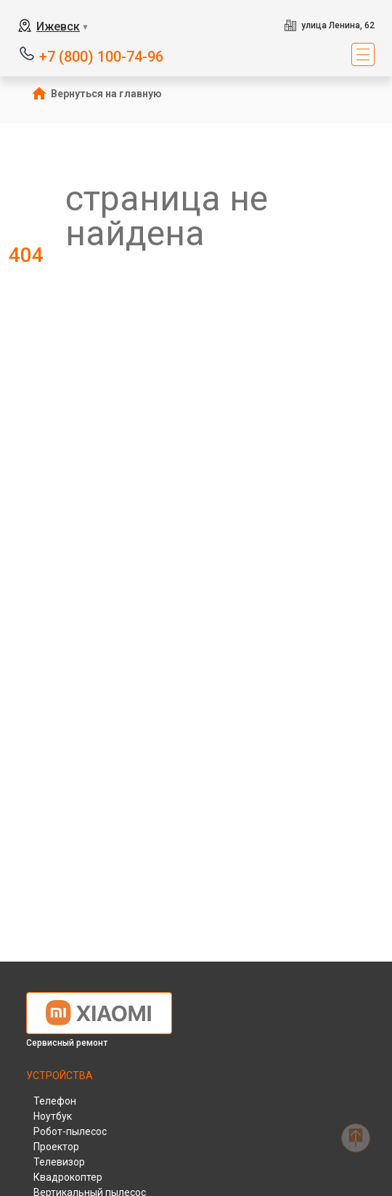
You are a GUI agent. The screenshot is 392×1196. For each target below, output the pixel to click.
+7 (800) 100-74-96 (101, 55)
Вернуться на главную (106, 93)
